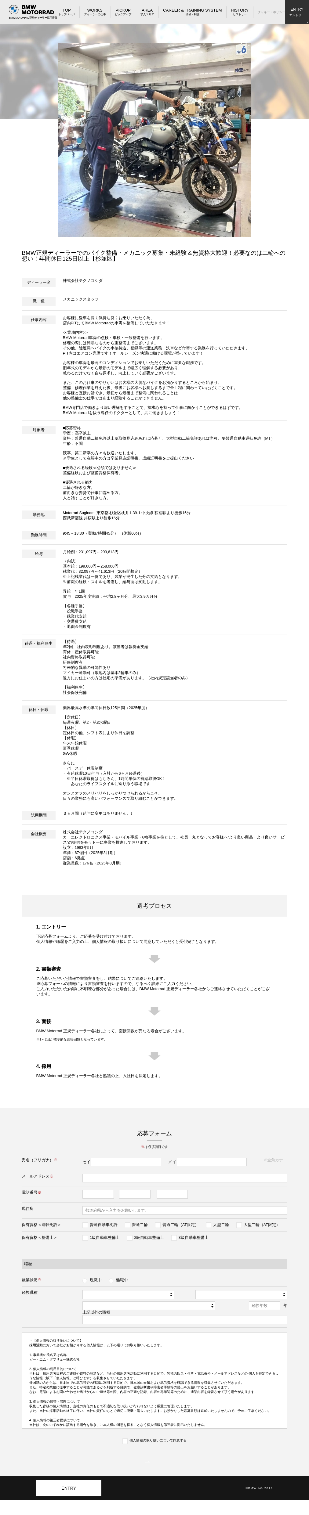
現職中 (96, 1280)
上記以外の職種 (86, 1312)
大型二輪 (221, 1225)
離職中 (122, 1280)
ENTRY (68, 1503)
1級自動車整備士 (105, 1237)
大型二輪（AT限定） (262, 1225)
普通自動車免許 (104, 1225)
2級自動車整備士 (149, 1237)
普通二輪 (140, 1225)
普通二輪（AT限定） (180, 1225)
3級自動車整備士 (194, 1237)
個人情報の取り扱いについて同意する (158, 1440)
